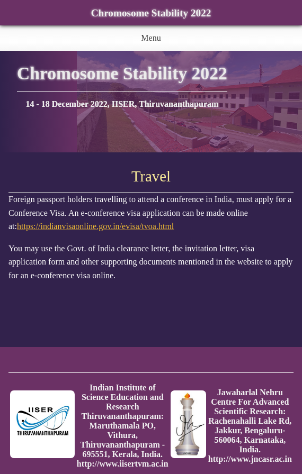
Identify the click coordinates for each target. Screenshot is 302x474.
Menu (151, 37)
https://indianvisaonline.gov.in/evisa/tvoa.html (95, 226)
